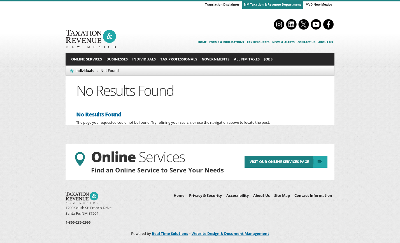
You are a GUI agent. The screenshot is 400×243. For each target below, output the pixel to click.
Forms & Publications (226, 42)
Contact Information (313, 195)
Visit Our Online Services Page (279, 161)
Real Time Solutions (170, 233)
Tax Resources (258, 42)
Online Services (86, 59)
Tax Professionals (178, 59)
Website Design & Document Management (230, 233)
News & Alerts (283, 42)
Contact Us (306, 42)
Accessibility (237, 195)
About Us (325, 42)
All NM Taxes (247, 59)
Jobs (268, 59)
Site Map (282, 195)
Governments (215, 59)
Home (202, 42)
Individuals (144, 59)
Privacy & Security (205, 195)
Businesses (117, 59)
